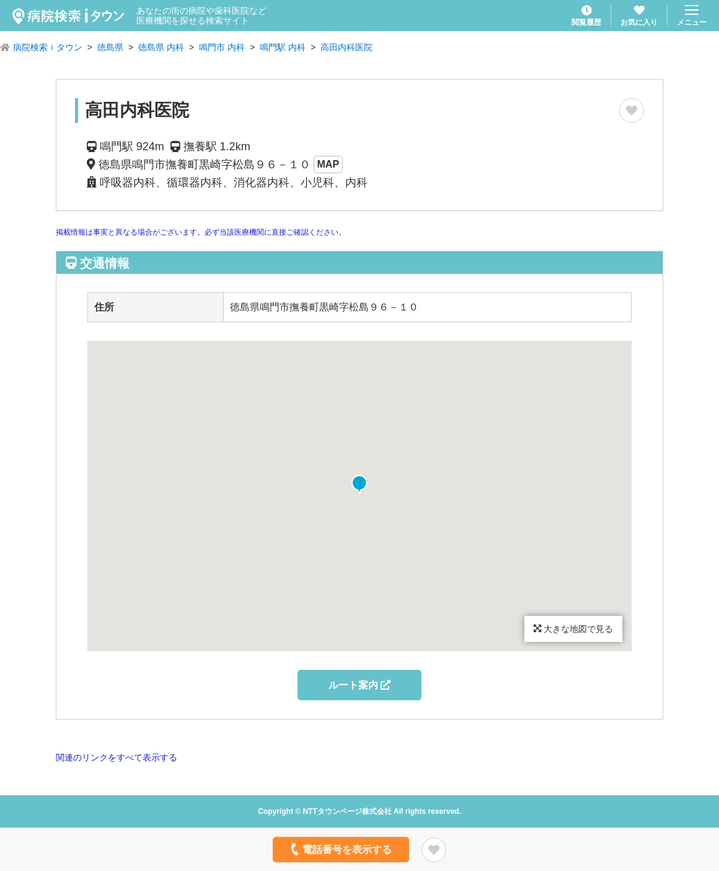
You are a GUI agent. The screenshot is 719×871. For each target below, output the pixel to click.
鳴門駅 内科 (283, 47)
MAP (328, 164)
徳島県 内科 (161, 47)
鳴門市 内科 (222, 47)
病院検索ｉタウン (47, 47)
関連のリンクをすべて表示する (116, 757)
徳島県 (110, 47)
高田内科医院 (346, 47)
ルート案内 (359, 685)
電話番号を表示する (340, 849)
